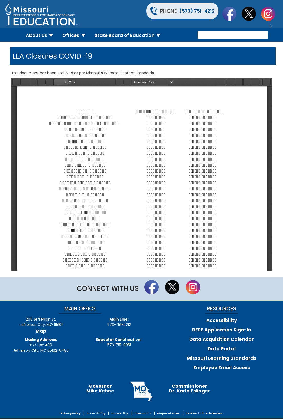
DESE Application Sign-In (221, 329)
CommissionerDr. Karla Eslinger (189, 388)
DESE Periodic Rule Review (204, 413)
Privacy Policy (70, 413)
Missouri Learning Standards (221, 358)
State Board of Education (130, 35)
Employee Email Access (221, 367)
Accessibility (221, 320)
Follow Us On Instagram (270, 13)
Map (41, 331)
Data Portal (222, 348)
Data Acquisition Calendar (221, 339)
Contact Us (142, 413)
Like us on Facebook (231, 13)
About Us (41, 35)
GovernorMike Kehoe (100, 388)
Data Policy (119, 413)
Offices (75, 35)
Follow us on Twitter (251, 13)
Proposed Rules (168, 413)
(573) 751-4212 (197, 11)
